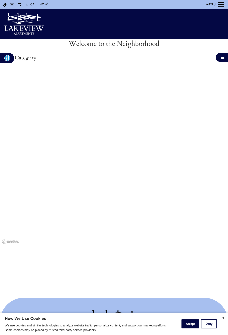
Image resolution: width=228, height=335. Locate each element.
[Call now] (36, 4)
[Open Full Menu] (215, 4)
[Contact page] (12, 4)
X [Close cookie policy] (223, 318)
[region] (114, 158)
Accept (190, 324)
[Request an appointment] (20, 4)
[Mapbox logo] (11, 241)
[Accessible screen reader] (4, 4)
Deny (208, 324)
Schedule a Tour (123, 24)
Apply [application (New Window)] (149, 24)
